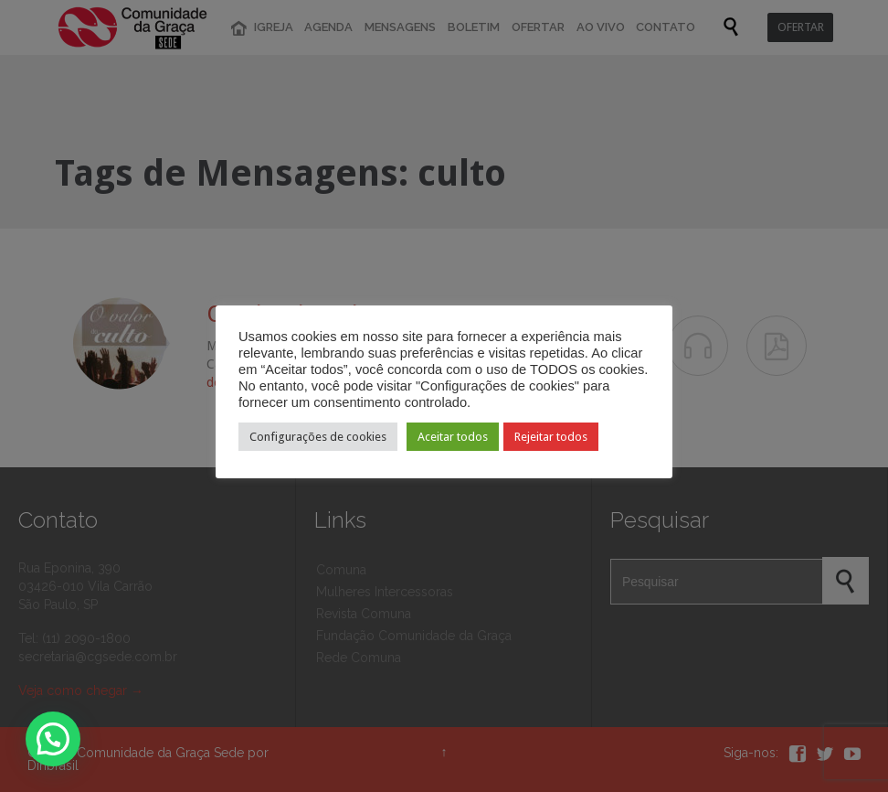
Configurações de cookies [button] (317, 437)
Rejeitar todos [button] (550, 437)
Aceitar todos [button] (453, 437)
